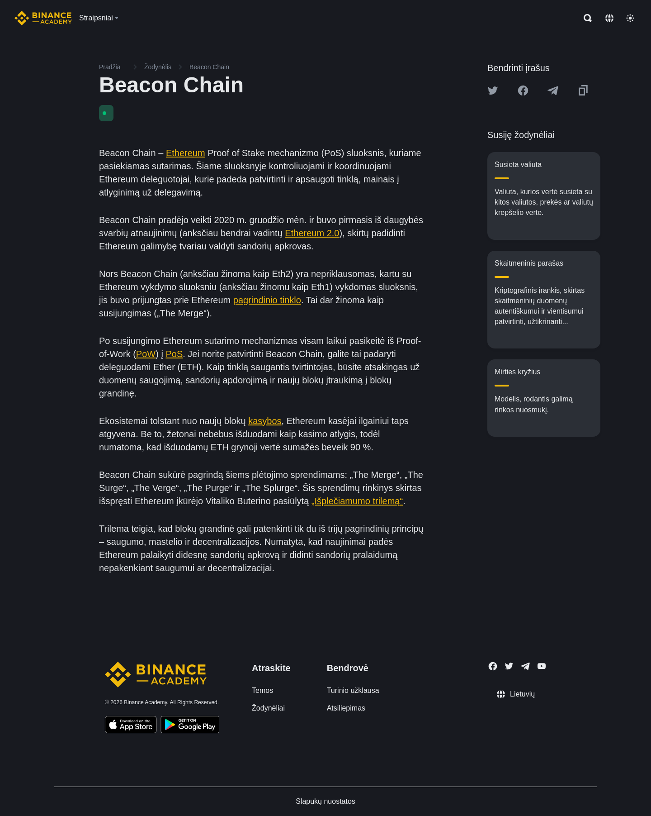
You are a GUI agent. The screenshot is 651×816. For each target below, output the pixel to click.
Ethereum (185, 153)
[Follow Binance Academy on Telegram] (525, 666)
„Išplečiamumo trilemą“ (357, 501)
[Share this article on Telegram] (552, 90)
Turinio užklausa (353, 690)
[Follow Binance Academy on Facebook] (492, 666)
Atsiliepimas (346, 708)
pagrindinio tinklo (267, 300)
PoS (174, 354)
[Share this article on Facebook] (523, 90)
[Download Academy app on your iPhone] (131, 726)
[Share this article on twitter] (492, 90)
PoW (146, 354)
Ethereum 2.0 (312, 233)
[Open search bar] (585, 18)
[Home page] (43, 18)
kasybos (264, 421)
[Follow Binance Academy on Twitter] (509, 666)
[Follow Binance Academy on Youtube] (541, 666)
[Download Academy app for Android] (189, 726)
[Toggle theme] (630, 18)
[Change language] (609, 18)
